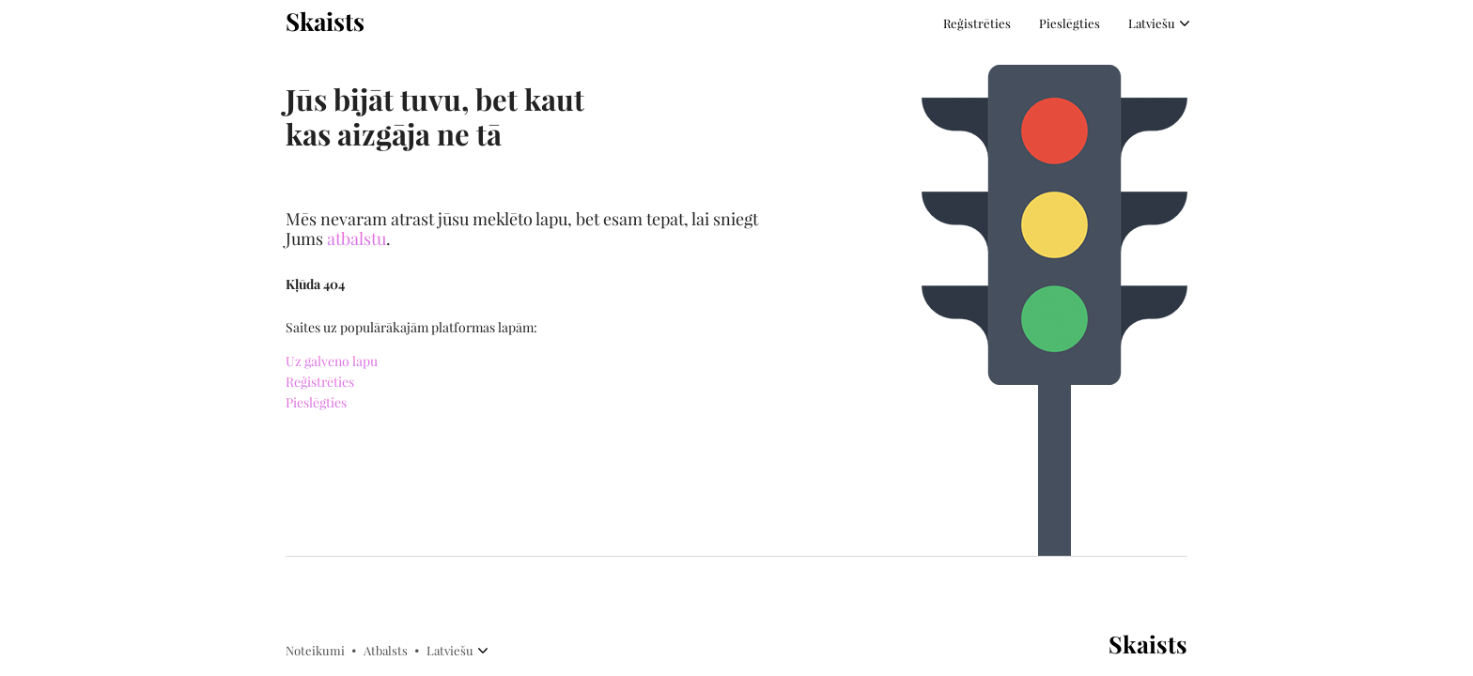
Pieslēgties (1069, 23)
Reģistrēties (977, 23)
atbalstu (356, 239)
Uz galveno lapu (332, 362)
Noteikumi (315, 650)
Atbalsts (386, 650)
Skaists (325, 22)
